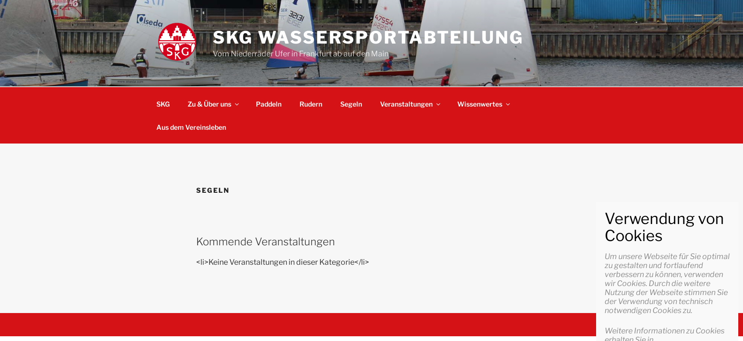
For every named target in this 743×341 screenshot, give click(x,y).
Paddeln (268, 104)
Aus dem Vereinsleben (191, 127)
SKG (163, 104)
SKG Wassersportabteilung (368, 37)
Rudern (310, 104)
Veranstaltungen (411, 104)
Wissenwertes (484, 104)
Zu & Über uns (214, 104)
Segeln (351, 104)
